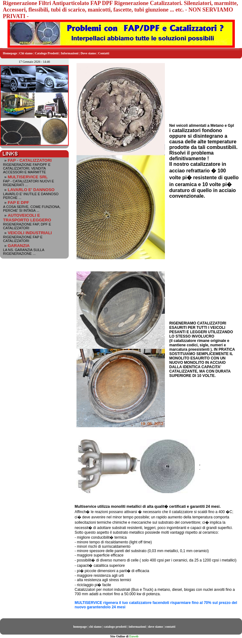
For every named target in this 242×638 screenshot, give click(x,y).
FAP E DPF (18, 202)
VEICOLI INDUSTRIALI (30, 232)
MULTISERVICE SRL (28, 177)
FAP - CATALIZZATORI (30, 160)
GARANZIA (19, 245)
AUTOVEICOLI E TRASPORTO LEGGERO (27, 217)
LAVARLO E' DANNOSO (31, 189)
